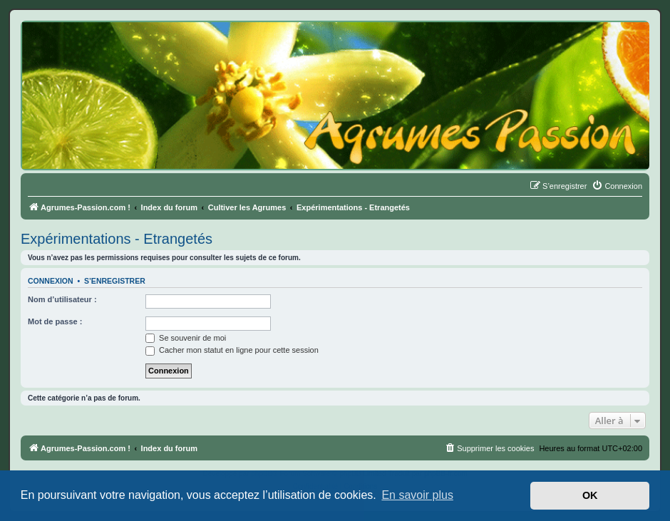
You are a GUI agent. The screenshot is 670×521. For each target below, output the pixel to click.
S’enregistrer (114, 281)
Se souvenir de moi (185, 338)
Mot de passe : (55, 321)
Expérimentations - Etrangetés (116, 239)
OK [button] (590, 495)
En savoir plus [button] (417, 495)
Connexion (50, 281)
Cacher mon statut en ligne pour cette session (232, 350)
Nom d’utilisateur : (62, 299)
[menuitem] (617, 186)
